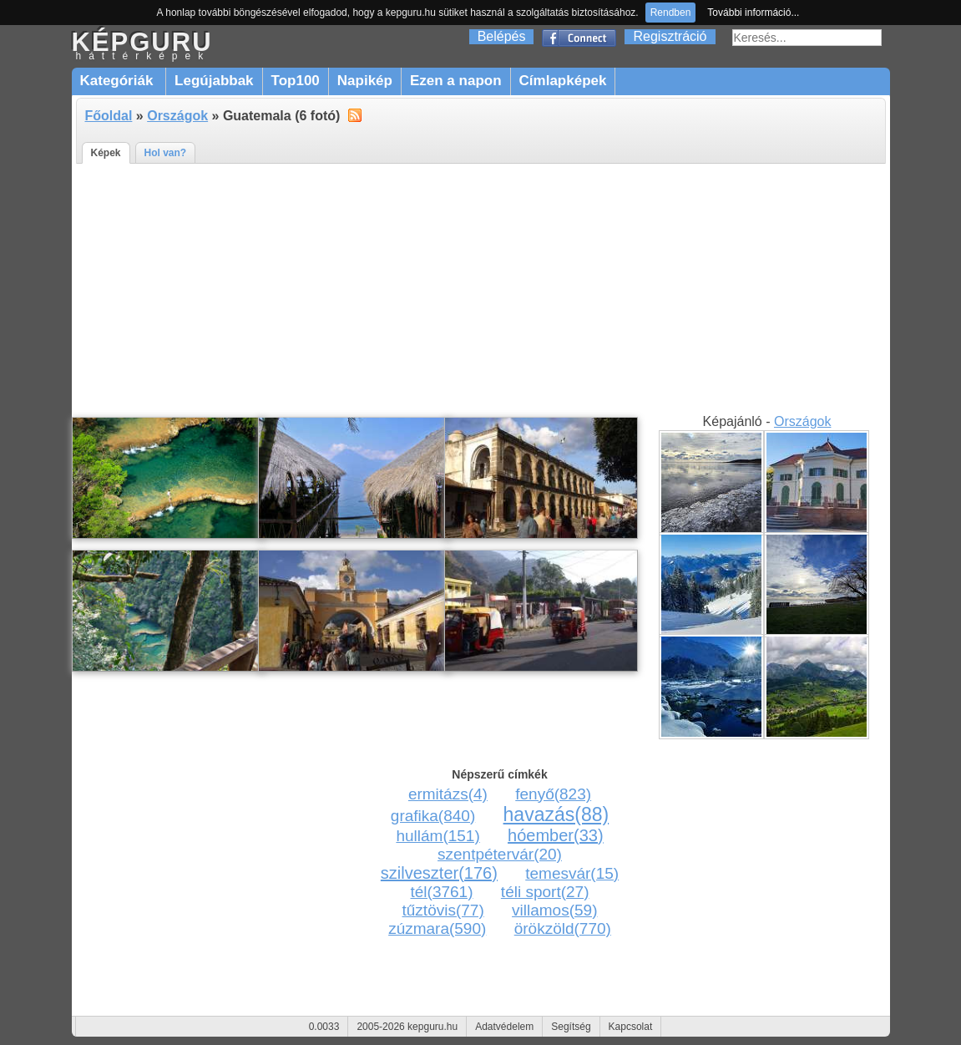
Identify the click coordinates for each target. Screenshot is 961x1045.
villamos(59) (554, 910)
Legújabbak (213, 81)
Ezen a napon (456, 81)
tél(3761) (442, 891)
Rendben (670, 12)
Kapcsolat (631, 1026)
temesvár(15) (572, 873)
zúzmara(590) (437, 928)
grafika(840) (433, 815)
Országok (177, 116)
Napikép (364, 81)
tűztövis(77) (443, 910)
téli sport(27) (545, 891)
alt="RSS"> (355, 114)
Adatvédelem (504, 1026)
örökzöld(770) (562, 928)
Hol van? (165, 153)
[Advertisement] (481, 289)
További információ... (753, 12)
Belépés (502, 36)
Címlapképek (563, 81)
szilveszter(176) (439, 873)
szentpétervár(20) (500, 854)
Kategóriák (119, 81)
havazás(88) (556, 814)
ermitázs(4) (448, 794)
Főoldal (109, 116)
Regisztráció (669, 36)
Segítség (570, 1026)
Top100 (295, 81)
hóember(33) (556, 835)
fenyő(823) (553, 794)
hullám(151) (437, 836)
